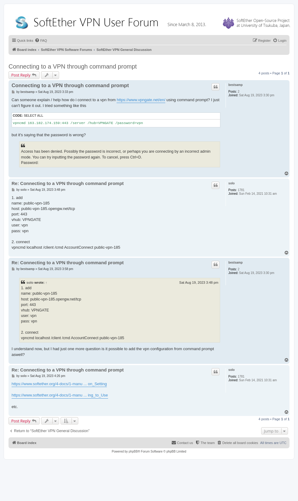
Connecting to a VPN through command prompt (73, 66)
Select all (33, 115)
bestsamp (235, 85)
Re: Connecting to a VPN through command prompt (68, 183)
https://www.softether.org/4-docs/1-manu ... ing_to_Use (60, 395)
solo (231, 183)
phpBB (133, 451)
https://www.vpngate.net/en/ (141, 100)
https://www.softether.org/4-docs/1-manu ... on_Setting (59, 384)
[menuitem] (41, 40)
